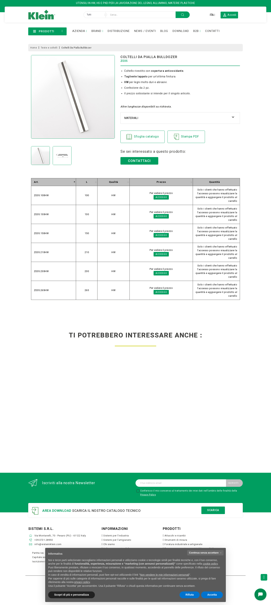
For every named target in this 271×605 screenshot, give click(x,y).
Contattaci (139, 161)
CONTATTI (212, 31)
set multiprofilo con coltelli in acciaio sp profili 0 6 (108, 420)
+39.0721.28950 (43, 539)
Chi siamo (109, 544)
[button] (229, 14)
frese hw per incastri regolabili (53, 419)
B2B (196, 31)
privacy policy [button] (82, 582)
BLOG (164, 31)
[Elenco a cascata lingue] (212, 15)
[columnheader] (53, 182)
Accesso (161, 197)
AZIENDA (78, 31)
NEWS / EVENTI (145, 31)
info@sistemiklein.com (48, 544)
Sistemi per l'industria (116, 535)
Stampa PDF (186, 137)
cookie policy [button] (210, 563)
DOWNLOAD (181, 31)
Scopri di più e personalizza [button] (71, 594)
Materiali (131, 118)
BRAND (96, 31)
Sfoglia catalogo (142, 137)
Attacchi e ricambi (175, 535)
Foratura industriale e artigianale (183, 544)
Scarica (213, 510)
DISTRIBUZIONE (119, 31)
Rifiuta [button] (190, 594)
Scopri (53, 438)
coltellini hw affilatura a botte (163, 419)
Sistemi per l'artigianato (117, 539)
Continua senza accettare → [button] (205, 552)
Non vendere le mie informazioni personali (164, 574)
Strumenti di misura (175, 539)
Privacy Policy (148, 494)
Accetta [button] (212, 594)
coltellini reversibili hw (218, 417)
